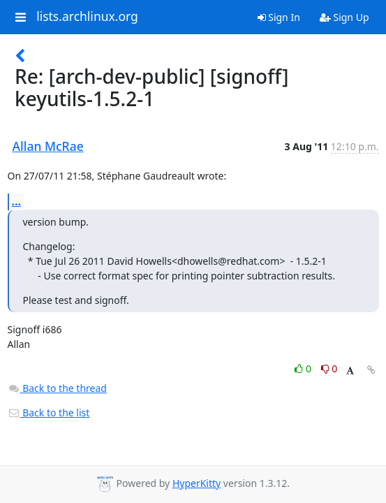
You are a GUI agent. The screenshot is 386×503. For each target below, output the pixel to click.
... (17, 201)
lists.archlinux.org (87, 16)
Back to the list (49, 412)
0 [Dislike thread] (329, 368)
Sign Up (344, 17)
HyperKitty (196, 483)
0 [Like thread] (304, 368)
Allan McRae (48, 146)
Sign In (279, 17)
